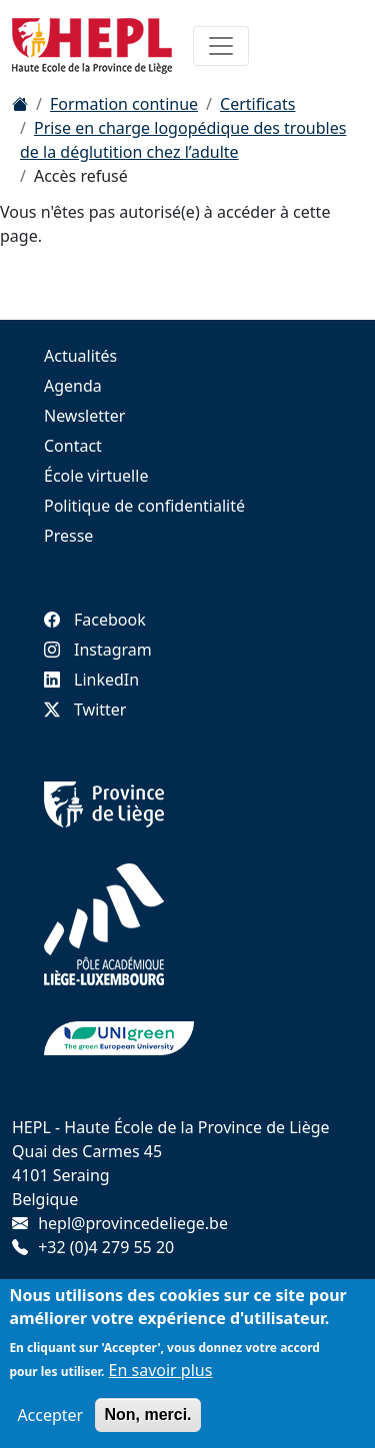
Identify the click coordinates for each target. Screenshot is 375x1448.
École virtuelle (96, 476)
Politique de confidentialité (144, 506)
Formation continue (124, 104)
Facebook (95, 620)
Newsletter (84, 416)
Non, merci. (147, 1419)
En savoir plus (161, 1375)
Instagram (98, 650)
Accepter (50, 1420)
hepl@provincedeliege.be (133, 1223)
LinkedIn (91, 680)
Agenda (73, 386)
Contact (73, 446)
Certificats (257, 104)
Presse (68, 536)
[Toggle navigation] (221, 46)
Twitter (85, 710)
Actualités (80, 356)
